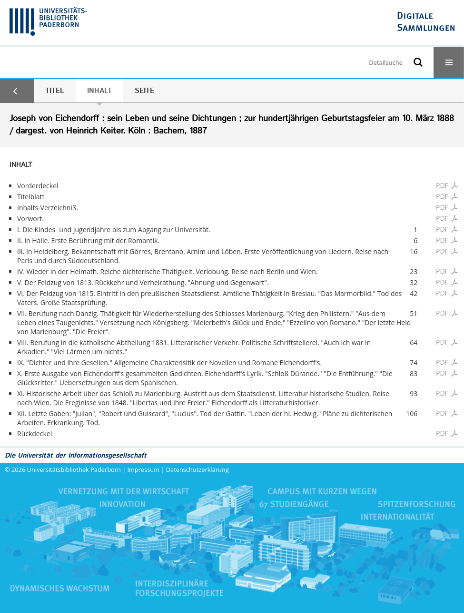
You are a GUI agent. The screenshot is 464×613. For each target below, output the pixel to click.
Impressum (144, 469)
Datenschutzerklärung (197, 469)
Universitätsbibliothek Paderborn (74, 469)
